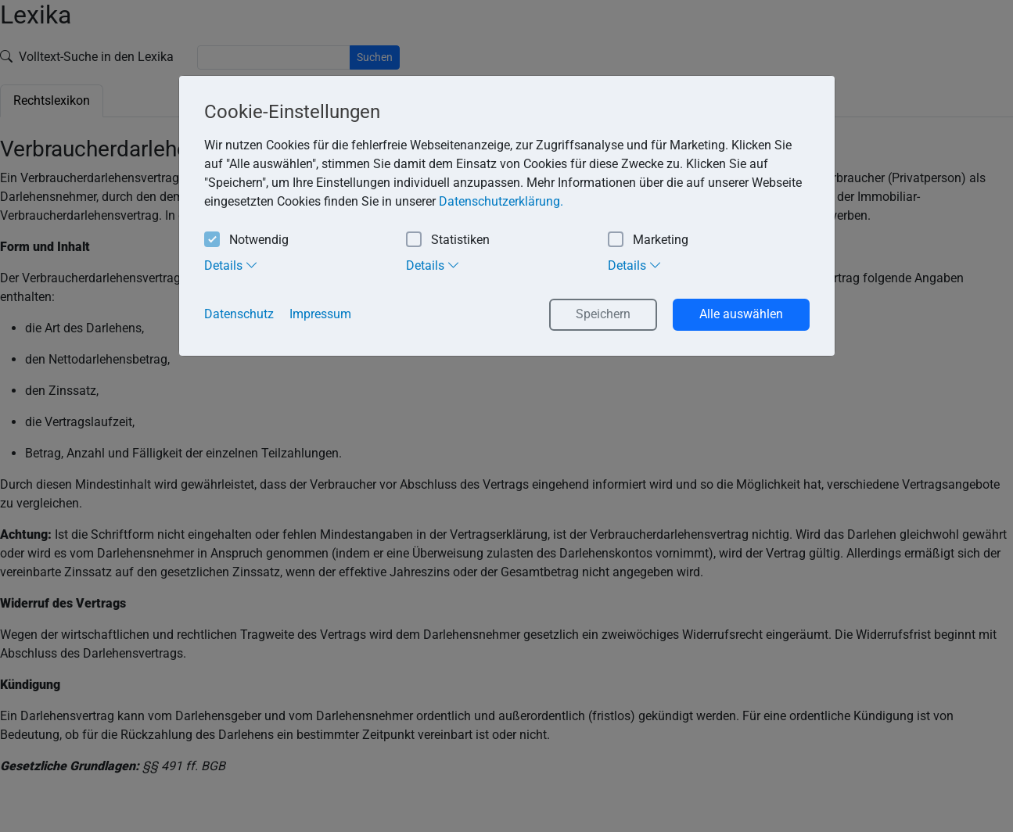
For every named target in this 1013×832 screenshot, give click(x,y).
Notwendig (246, 240)
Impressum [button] (320, 314)
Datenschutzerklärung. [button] (501, 201)
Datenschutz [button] (239, 314)
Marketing (648, 240)
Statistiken (448, 240)
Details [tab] (231, 265)
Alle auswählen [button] (741, 314)
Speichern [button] (603, 314)
